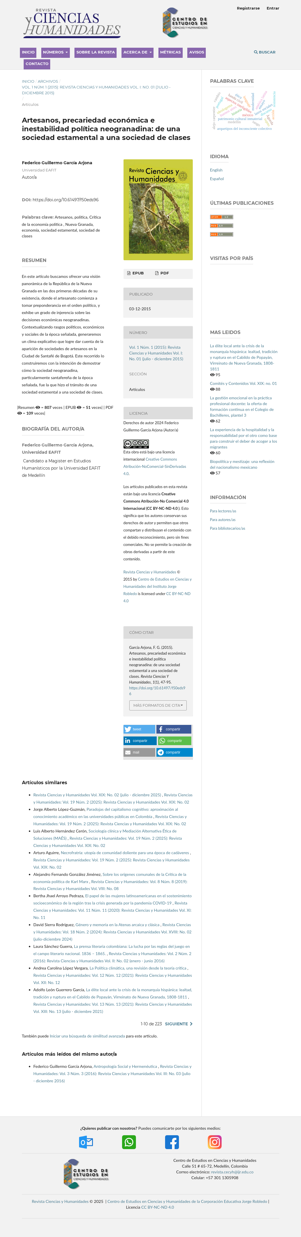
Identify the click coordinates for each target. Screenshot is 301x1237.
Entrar (273, 8)
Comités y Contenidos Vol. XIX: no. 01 (243, 383)
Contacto (37, 63)
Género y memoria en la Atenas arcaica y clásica (118, 924)
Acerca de (136, 52)
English (216, 169)
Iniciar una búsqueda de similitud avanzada (87, 1035)
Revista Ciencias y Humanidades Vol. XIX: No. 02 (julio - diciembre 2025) (97, 794)
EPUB (137, 273)
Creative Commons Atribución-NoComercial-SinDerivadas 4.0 (155, 466)
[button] (139, 729)
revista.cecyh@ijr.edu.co (232, 1171)
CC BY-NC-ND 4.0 (157, 1207)
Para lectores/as (223, 511)
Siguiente (176, 1023)
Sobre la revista (95, 52)
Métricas (170, 52)
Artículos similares (44, 782)
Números (54, 52)
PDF (164, 273)
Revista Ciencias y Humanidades (150, 572)
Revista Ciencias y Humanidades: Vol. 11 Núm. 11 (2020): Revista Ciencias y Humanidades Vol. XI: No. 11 (112, 910)
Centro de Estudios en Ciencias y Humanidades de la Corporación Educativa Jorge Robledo (187, 1201)
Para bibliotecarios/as (227, 528)
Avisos (196, 52)
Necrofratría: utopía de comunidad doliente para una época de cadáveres (125, 852)
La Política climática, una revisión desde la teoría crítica (138, 967)
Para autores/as (223, 519)
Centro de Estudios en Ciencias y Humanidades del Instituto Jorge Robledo (158, 586)
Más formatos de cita (156, 705)
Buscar (265, 52)
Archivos (48, 81)
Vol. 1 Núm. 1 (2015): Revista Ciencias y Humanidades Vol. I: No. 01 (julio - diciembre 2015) (96, 90)
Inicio (28, 52)
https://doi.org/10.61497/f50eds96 (66, 199)
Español (217, 178)
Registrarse (248, 8)
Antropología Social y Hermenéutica (126, 1066)
